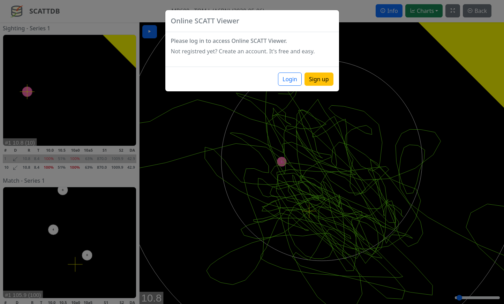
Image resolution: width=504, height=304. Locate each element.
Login (290, 79)
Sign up (319, 79)
